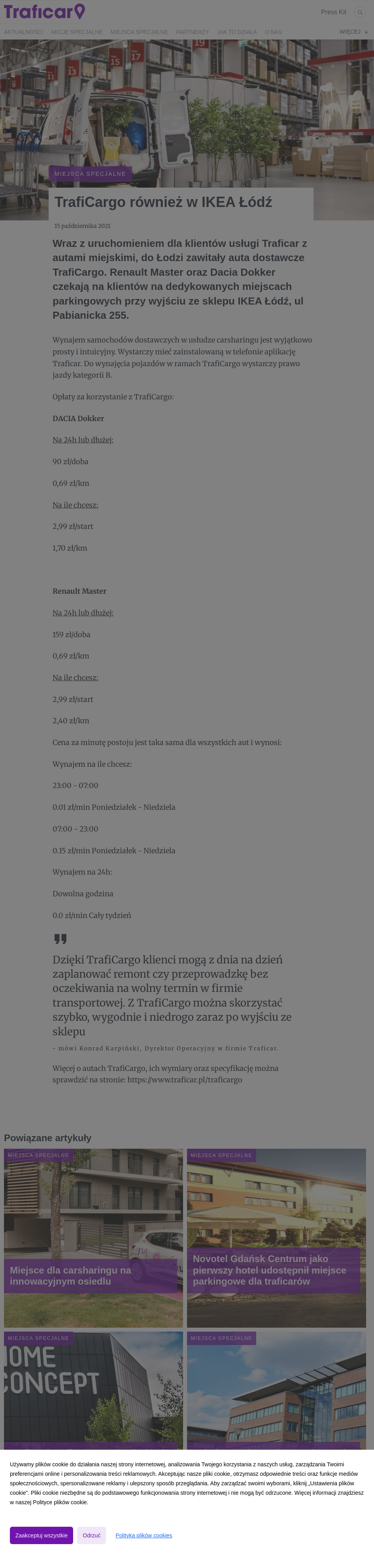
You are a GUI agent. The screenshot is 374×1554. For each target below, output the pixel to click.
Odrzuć (91, 1535)
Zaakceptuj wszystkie (41, 1535)
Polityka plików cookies (143, 1535)
